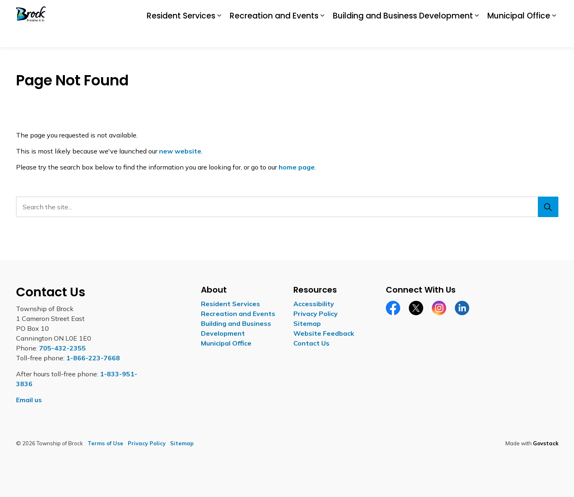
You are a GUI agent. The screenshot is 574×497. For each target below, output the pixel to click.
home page (297, 167)
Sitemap (307, 323)
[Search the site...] (287, 207)
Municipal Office (518, 35)
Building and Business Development (403, 35)
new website (180, 151)
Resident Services (181, 35)
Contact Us (520, 11)
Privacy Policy (315, 313)
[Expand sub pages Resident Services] (219, 36)
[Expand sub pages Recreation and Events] (322, 36)
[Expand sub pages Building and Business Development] (477, 36)
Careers (430, 11)
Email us (29, 400)
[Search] (548, 207)
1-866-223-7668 (93, 358)
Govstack (545, 443)
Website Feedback (323, 333)
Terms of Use (105, 443)
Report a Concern (472, 11)
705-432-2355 (62, 348)
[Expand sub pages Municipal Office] (554, 36)
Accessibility (396, 11)
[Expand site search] (550, 12)
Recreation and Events (274, 35)
